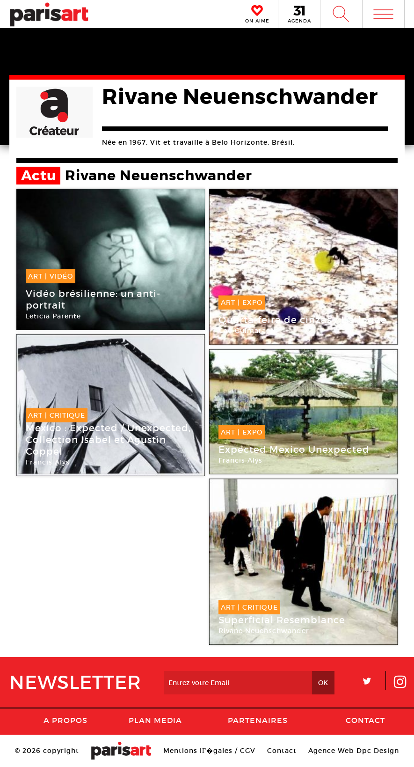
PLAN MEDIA (155, 720)
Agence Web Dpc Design (353, 750)
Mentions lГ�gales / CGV (209, 750)
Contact (365, 720)
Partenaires (258, 720)
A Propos (65, 720)
